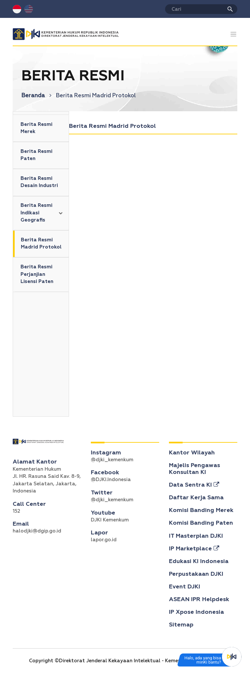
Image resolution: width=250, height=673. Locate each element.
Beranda (36, 96)
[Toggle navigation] (233, 34)
